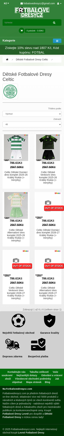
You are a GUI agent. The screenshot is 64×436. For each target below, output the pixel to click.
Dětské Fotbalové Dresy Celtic (32, 59)
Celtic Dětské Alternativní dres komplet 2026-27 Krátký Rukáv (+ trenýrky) (48, 293)
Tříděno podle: (54, 108)
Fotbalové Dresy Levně (16, 413)
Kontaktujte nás (16, 372)
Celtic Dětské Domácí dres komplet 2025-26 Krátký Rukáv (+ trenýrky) (15, 176)
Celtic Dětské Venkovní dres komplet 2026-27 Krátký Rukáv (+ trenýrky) (16, 293)
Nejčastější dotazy (26, 375)
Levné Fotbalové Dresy (31, 432)
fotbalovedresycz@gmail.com (37, 3)
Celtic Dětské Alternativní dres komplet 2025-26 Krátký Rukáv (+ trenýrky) (16, 235)
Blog (47, 382)
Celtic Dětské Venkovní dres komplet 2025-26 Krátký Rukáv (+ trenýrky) (48, 177)
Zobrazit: (57, 119)
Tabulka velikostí (39, 372)
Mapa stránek (33, 382)
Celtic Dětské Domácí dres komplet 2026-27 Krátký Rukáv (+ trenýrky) (48, 234)
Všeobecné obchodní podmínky (33, 378)
